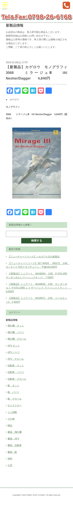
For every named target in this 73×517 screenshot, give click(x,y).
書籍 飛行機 (15, 432)
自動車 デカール (17, 379)
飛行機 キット (16, 325)
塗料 (10, 458)
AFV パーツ (14, 352)
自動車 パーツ (16, 372)
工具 (10, 465)
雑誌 (10, 425)
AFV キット (14, 345)
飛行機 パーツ (16, 332)
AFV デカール (16, 359)
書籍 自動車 (15, 445)
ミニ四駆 (12, 412)
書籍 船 (12, 452)
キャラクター (15, 405)
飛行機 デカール (17, 339)
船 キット (13, 385)
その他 (11, 418)
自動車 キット (16, 365)
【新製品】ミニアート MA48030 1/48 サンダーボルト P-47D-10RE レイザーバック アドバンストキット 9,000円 (39, 288)
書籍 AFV (13, 438)
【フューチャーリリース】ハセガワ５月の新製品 (34, 256)
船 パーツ (13, 392)
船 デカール (15, 398)
